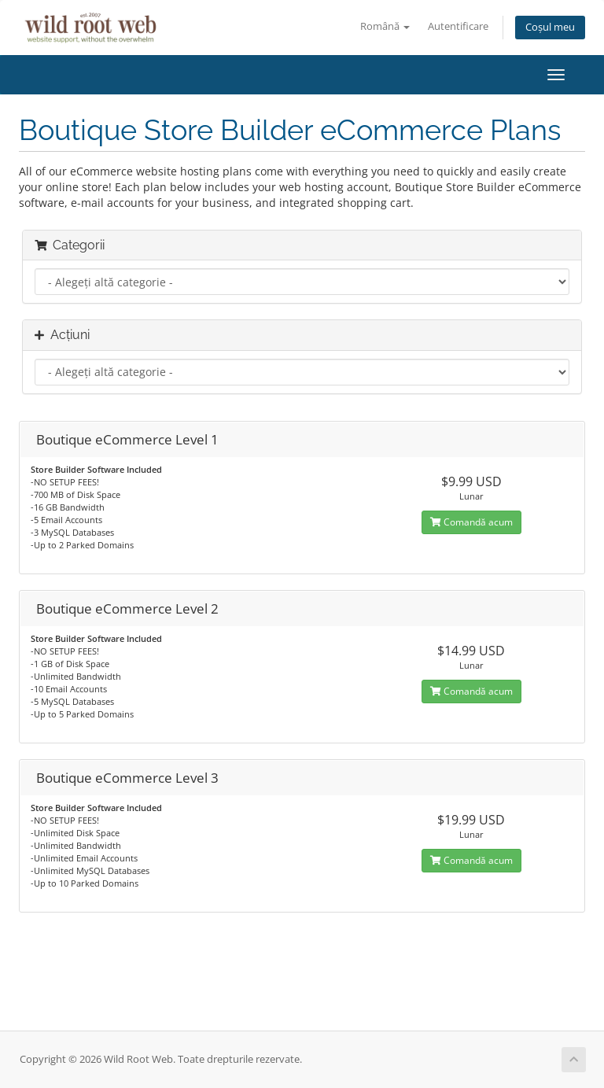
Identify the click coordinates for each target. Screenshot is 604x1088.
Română (385, 26)
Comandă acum (471, 522)
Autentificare (458, 26)
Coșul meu (550, 27)
